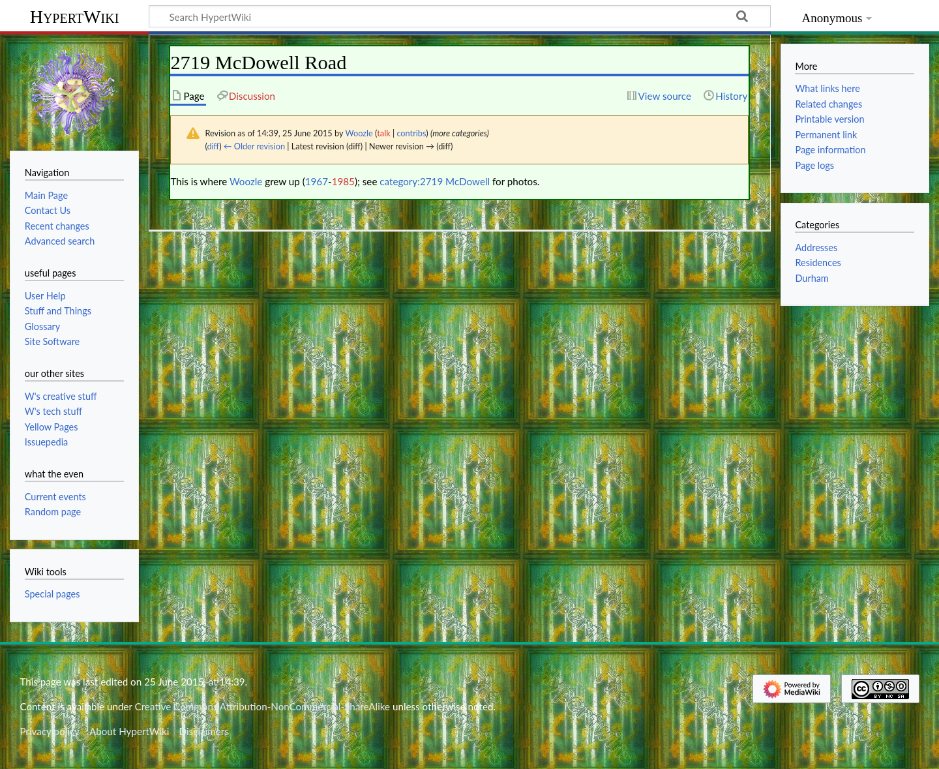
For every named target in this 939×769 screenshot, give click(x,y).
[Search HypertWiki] (459, 16)
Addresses (816, 247)
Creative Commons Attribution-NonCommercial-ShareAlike (263, 706)
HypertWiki (74, 17)
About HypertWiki (129, 731)
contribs (411, 133)
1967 (316, 181)
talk (383, 133)
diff (213, 146)
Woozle (246, 181)
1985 (343, 181)
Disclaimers (204, 731)
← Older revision (254, 146)
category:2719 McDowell (435, 181)
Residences (818, 262)
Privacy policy (49, 731)
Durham (811, 278)
